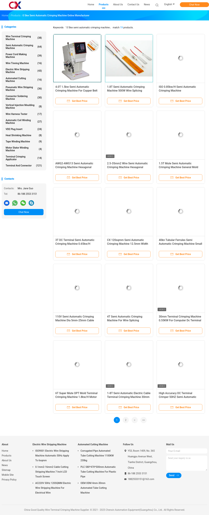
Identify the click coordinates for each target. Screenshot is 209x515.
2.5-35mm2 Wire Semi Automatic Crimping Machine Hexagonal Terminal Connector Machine (127, 167)
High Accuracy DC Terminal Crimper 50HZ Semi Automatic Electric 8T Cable (177, 397)
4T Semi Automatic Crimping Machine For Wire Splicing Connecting (124, 320)
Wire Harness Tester (24, 114)
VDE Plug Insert (24, 129)
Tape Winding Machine (24, 141)
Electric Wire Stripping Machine (24, 70)
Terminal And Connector (24, 165)
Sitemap (6, 470)
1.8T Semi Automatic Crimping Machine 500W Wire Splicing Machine (126, 90)
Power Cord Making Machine (24, 55)
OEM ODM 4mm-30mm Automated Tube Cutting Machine (94, 488)
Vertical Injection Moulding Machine (24, 106)
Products (6, 455)
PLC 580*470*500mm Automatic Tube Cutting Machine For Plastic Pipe (98, 472)
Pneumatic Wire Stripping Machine (24, 88)
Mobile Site (8, 474)
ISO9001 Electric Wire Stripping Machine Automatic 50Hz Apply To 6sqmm (52, 455)
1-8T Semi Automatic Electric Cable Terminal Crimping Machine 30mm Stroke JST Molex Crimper (128, 397)
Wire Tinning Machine (24, 63)
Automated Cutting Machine (24, 79)
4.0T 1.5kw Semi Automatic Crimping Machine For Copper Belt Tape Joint (76, 90)
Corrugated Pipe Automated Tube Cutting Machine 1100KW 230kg (97, 455)
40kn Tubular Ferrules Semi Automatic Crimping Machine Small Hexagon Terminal (180, 243)
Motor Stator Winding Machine (24, 149)
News (5, 465)
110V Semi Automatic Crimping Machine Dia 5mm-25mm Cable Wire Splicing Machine (74, 320)
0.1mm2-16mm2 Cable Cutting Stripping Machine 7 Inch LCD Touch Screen (51, 472)
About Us (6, 460)
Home (5, 450)
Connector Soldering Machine (24, 97)
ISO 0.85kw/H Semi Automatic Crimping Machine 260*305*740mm (177, 90)
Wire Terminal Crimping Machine (24, 38)
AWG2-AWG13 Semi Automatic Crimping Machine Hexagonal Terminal (74, 167)
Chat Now (194, 4)
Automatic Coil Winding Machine (24, 121)
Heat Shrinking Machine (24, 135)
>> (143, 420)
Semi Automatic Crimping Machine (24, 46)
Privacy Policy (9, 479)
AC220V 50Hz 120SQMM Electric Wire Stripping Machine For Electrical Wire (53, 488)
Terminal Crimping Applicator (24, 158)
